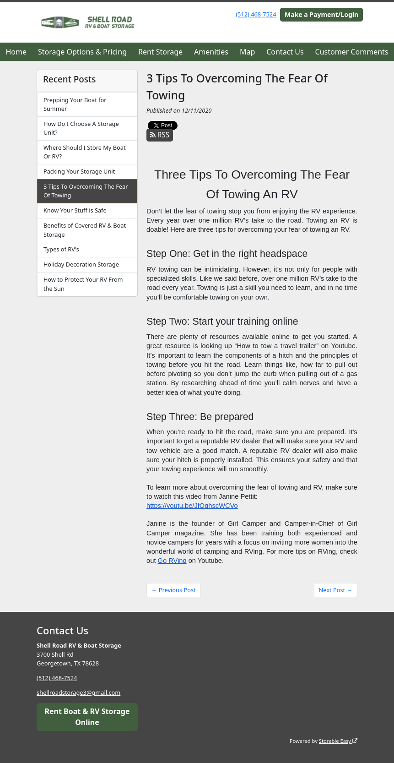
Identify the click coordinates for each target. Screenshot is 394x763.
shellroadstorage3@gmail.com (78, 692)
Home (16, 52)
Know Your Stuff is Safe (75, 210)
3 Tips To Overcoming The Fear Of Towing (85, 190)
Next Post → (336, 590)
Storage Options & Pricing (82, 52)
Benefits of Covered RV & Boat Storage (84, 229)
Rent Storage (160, 52)
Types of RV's (61, 249)
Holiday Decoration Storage (81, 264)
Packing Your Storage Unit (79, 171)
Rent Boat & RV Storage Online (87, 716)
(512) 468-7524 (256, 14)
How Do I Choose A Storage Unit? (81, 128)
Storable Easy (338, 740)
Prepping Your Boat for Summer (75, 104)
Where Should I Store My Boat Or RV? (84, 151)
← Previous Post (173, 590)
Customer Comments (352, 52)
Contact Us (284, 52)
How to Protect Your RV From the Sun (83, 283)
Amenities (211, 52)
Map (247, 52)
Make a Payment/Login (321, 14)
